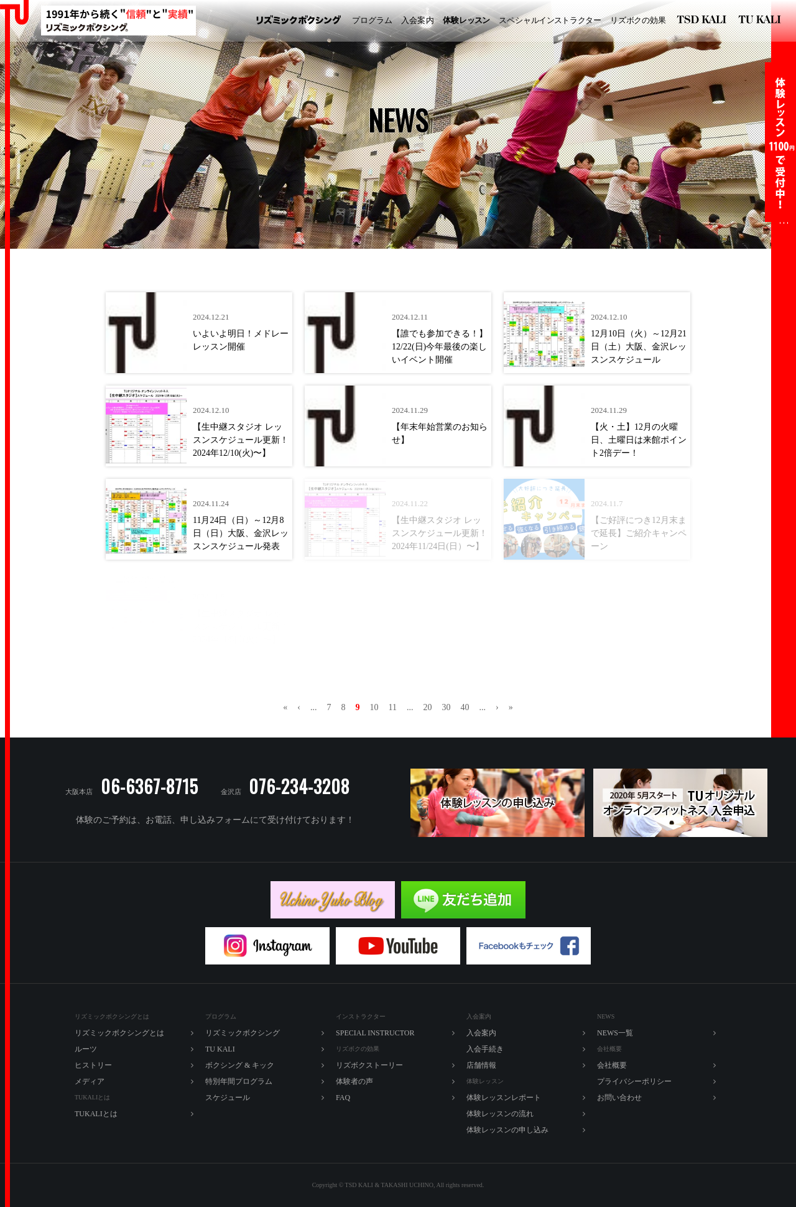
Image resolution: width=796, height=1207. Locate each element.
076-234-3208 (299, 786)
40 (464, 707)
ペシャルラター (550, 20)
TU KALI (762, 21)
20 (427, 707)
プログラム (372, 20)
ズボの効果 (638, 20)
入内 (417, 20)
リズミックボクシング (298, 21)
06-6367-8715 (149, 786)
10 (374, 707)
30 (446, 707)
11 (393, 707)
